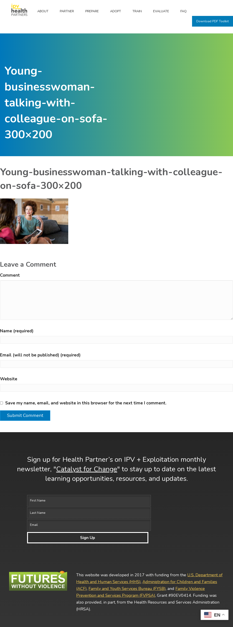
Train (137, 11)
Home (15, 11)
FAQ (183, 11)
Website (8, 379)
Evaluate (161, 11)
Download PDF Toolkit (212, 21)
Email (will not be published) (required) (40, 355)
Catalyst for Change (86, 469)
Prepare (92, 11)
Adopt (115, 11)
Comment (10, 275)
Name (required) (16, 331)
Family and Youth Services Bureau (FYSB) (127, 551)
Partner (67, 11)
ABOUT (42, 11)
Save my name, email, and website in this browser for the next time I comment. (85, 403)
